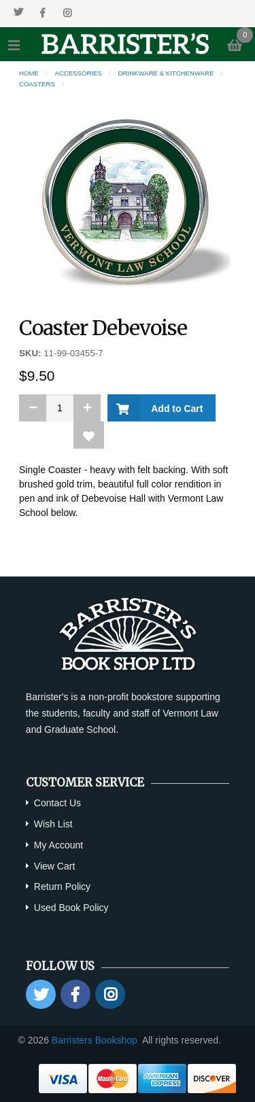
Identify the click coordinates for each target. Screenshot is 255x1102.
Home (29, 73)
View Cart (54, 866)
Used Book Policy (71, 907)
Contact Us (57, 802)
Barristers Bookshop (94, 1040)
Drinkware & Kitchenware (166, 73)
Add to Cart (174, 408)
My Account (58, 845)
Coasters (37, 84)
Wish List (53, 824)
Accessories (78, 73)
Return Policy (62, 886)
